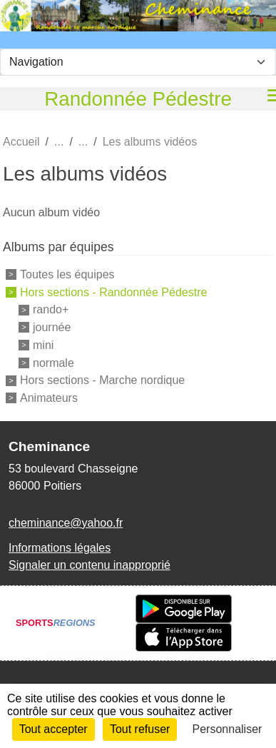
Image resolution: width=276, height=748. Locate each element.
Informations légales (60, 548)
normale (53, 362)
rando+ (50, 309)
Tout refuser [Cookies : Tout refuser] (140, 729)
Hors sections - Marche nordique (102, 380)
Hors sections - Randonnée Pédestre (113, 291)
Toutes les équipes (67, 274)
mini (43, 345)
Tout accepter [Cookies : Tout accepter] (53, 729)
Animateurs (49, 398)
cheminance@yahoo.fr (66, 523)
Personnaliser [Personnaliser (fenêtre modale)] (227, 729)
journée (52, 327)
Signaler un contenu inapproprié (89, 565)
